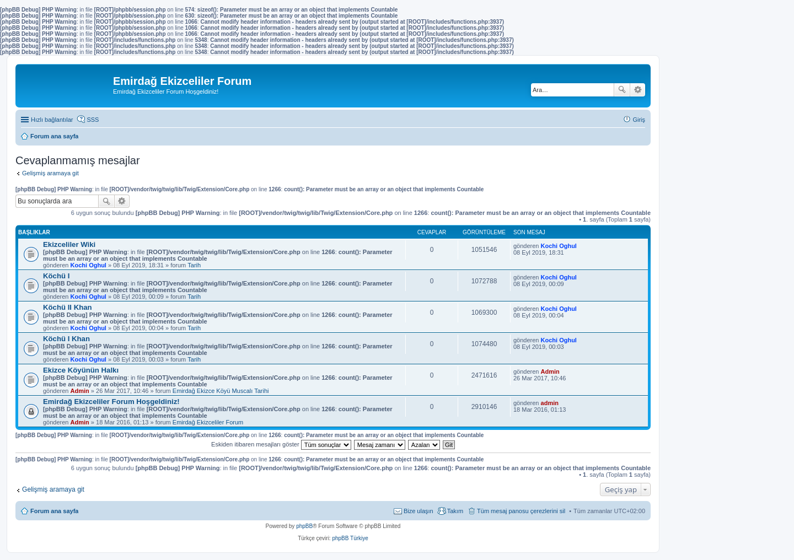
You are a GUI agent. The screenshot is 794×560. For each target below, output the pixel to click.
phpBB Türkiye (350, 538)
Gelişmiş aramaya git (50, 173)
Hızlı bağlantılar (52, 119)
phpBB (304, 526)
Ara (622, 89)
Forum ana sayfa (54, 511)
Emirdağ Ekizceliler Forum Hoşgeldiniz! (111, 401)
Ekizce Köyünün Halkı (81, 370)
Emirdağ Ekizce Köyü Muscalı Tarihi (221, 390)
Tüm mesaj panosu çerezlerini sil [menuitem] (521, 511)
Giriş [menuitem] (638, 119)
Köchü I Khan (66, 339)
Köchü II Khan (67, 307)
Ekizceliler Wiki (69, 244)
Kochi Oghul (88, 265)
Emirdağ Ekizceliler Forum (208, 422)
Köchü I (56, 276)
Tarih (194, 265)
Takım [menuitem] (455, 511)
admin (550, 403)
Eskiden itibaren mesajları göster (281, 444)
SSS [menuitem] (93, 119)
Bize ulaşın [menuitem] (418, 511)
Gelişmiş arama (637, 89)
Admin (80, 390)
